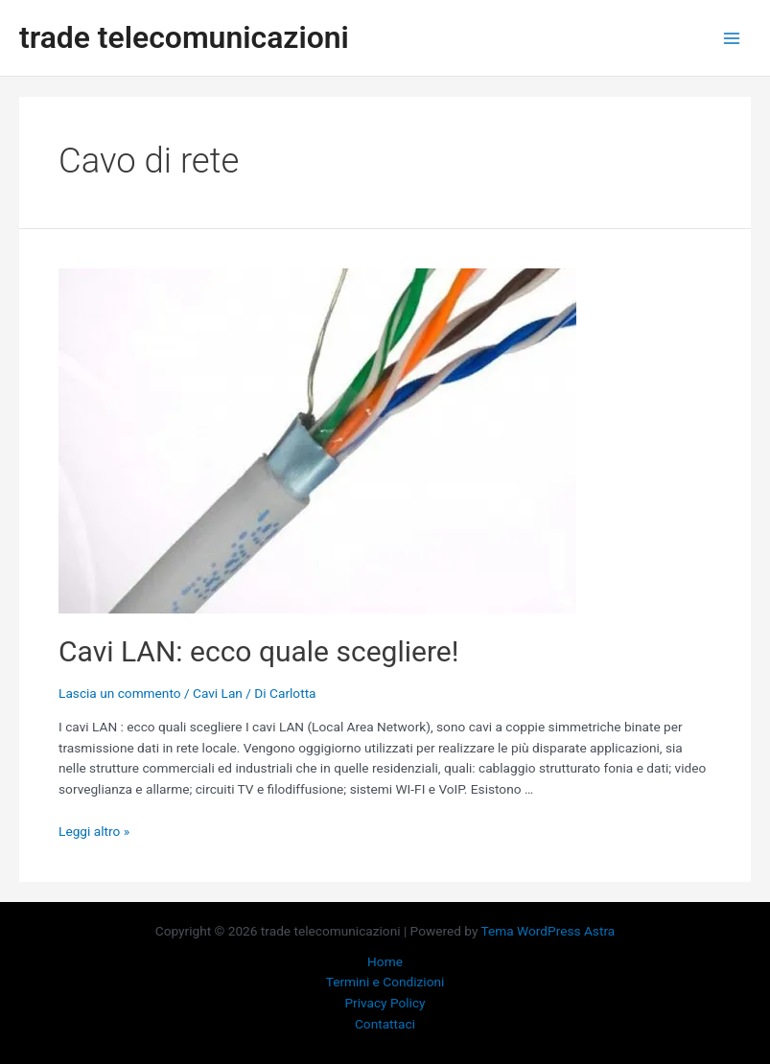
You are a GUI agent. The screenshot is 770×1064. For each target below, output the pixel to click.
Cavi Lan (218, 693)
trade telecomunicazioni (184, 37)
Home (385, 961)
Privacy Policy (384, 1002)
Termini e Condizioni (385, 981)
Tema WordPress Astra (548, 930)
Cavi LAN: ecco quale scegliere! (258, 651)
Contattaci (385, 1023)
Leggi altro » (93, 831)
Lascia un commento (119, 693)
